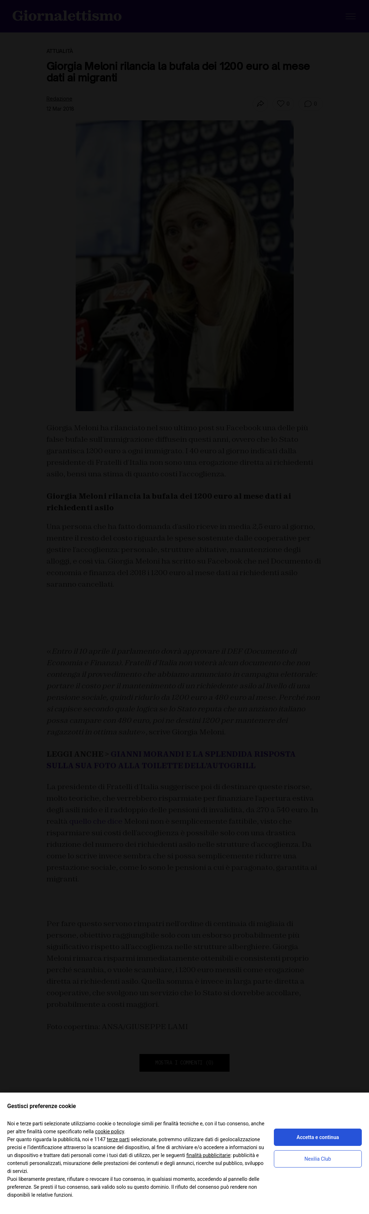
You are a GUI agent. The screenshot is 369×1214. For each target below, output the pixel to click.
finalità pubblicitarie (208, 1155)
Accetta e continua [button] (318, 1137)
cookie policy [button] (109, 1131)
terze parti (118, 1139)
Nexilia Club (317, 1159)
